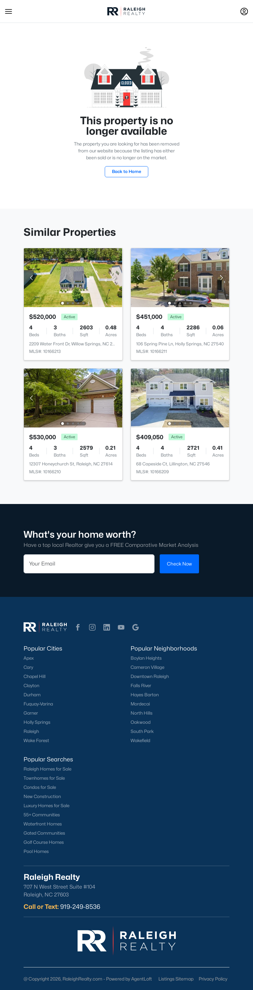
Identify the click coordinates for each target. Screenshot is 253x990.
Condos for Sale (40, 787)
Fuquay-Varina (38, 703)
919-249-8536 (80, 907)
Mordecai (140, 703)
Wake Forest (36, 740)
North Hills (142, 713)
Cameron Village (147, 667)
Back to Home (126, 171)
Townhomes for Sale (44, 778)
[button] (8, 11)
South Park (142, 731)
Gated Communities (44, 833)
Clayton (31, 685)
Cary (28, 667)
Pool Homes (36, 851)
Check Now (179, 563)
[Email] (89, 563)
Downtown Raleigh (150, 676)
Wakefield (140, 740)
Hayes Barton (145, 694)
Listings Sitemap (175, 978)
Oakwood (141, 722)
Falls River (141, 685)
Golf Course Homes (44, 842)
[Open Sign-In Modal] (244, 11)
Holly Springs (37, 722)
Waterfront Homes (43, 823)
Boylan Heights (146, 658)
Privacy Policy (213, 978)
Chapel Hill (34, 676)
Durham (32, 694)
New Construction (42, 796)
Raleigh (31, 731)
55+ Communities (42, 814)
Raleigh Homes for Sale (47, 769)
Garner (31, 713)
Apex (29, 658)
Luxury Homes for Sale (46, 805)
